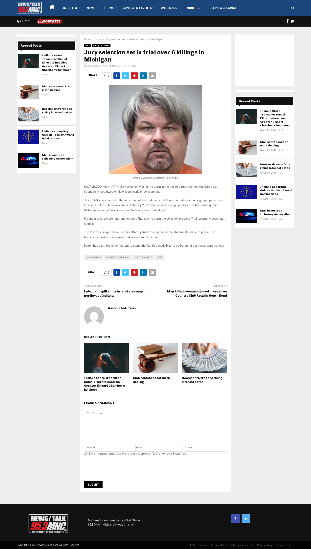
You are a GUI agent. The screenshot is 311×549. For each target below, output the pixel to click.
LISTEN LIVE (70, 8)
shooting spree (143, 257)
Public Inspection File (241, 545)
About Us (193, 8)
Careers (203, 545)
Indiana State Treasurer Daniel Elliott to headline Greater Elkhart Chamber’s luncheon (104, 383)
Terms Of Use (283, 545)
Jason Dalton (93, 257)
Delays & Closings (223, 8)
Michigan (97, 45)
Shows (109, 8)
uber (159, 257)
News (91, 8)
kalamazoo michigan (117, 257)
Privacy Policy (264, 545)
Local (87, 45)
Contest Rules (219, 545)
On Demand (169, 8)
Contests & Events (137, 8)
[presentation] (114, 469)
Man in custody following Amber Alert (58, 156)
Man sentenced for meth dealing (56, 88)
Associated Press (97, 66)
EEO (192, 545)
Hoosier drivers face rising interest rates (202, 380)
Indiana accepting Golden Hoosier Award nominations (58, 135)
